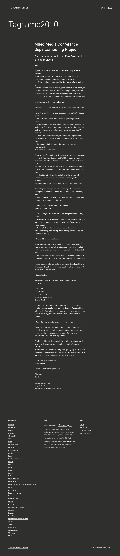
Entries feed (84, 427)
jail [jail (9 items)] (57, 438)
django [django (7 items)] (67, 432)
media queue (12, 481)
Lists (10, 476)
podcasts (11, 504)
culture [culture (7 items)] (67, 429)
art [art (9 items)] (55, 425)
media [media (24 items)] (64, 438)
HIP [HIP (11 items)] (72, 435)
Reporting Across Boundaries (18, 519)
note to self (12, 490)
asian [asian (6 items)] (57, 425)
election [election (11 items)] (53, 435)
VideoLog (11, 533)
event (47, 388)
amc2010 (42, 388)
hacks (10, 456)
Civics (10, 439)
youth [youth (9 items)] (63, 447)
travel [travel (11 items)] (52, 447)
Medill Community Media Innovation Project (22, 484)
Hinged (10, 462)
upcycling (52, 388)
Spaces (10, 521)
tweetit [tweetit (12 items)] (56, 447)
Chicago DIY (12, 436)
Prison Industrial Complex (17, 507)
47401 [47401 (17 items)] (46, 426)
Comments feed (85, 430)
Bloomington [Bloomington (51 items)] (65, 425)
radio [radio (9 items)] (49, 444)
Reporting (11, 516)
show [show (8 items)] (63, 444)
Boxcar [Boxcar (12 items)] (46, 429)
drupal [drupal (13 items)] (72, 432)
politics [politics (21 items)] (51, 441)
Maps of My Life (13, 479)
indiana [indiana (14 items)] (54, 438)
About (109, 8)
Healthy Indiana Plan (15, 459)
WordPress (107, 547)
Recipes (11, 513)
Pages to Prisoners (14, 493)
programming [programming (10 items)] (62, 441)
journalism (11, 470)
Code (10, 442)
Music (10, 487)
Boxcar (10, 430)
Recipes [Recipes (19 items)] (54, 444)
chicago (11, 433)
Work (103, 8)
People (10, 496)
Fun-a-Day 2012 (13, 450)
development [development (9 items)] (57, 432)
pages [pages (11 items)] (46, 441)
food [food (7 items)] (57, 435)
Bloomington (12, 427)
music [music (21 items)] (70, 438)
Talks (10, 524)
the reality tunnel (18, 8)
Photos (10, 501)
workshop (58, 388)
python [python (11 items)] (73, 441)
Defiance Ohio (13, 444)
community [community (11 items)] (62, 429)
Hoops (10, 464)
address (11, 425)
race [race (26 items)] (46, 444)
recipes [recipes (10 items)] (60, 444)
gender (10, 453)
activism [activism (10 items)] (51, 425)
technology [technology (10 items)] (47, 447)
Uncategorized (13, 530)
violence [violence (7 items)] (60, 447)
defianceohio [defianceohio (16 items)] (48, 432)
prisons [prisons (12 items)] (56, 441)
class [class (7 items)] (57, 429)
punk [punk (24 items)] (69, 441)
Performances (13, 499)
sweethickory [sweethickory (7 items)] (68, 444)
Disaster (11, 447)
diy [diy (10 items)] (65, 432)
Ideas (10, 467)
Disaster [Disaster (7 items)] (62, 432)
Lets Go (10, 473)
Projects (46, 386)
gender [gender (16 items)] (60, 435)
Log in (82, 425)
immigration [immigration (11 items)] (47, 438)
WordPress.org (85, 433)
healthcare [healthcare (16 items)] (67, 435)
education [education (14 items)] (47, 435)
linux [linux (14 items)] (60, 438)
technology (12, 527)
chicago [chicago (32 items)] (52, 429)
